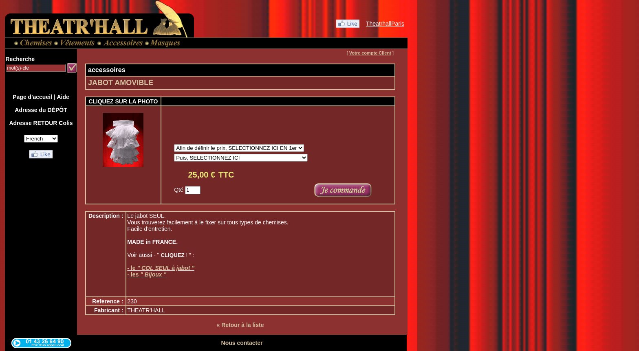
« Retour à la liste (240, 325)
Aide (63, 97)
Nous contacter (242, 343)
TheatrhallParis (385, 23)
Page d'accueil (32, 97)
